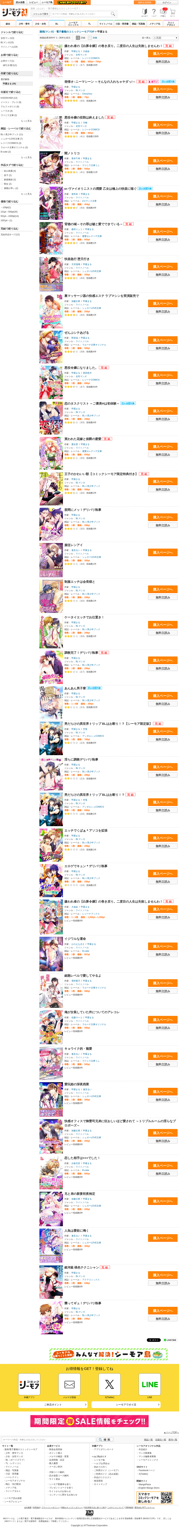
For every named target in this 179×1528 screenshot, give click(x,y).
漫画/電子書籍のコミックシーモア (20, 1449)
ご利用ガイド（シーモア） (107, 1470)
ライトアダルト (171, 24)
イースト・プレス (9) (11, 102)
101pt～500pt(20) (9, 212)
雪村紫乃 (75, 981)
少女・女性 (40, 24)
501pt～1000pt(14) (10, 216)
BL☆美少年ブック (91, 415)
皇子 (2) (8, 175)
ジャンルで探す (40, 14)
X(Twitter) (143, 1474)
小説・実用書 (122, 24)
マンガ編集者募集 (147, 1456)
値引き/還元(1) (10, 65)
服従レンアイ (73, 545)
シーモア (7, 2)
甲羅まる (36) (9, 83)
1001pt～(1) (6, 220)
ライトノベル (105, 24)
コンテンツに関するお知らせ (63, 1494)
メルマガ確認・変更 (59, 1456)
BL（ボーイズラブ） (16, 1460)
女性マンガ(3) (7, 38)
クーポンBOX (55, 1466)
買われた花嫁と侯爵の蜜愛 (83, 439)
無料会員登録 (144, 2)
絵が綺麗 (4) (10, 171)
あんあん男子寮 (75, 688)
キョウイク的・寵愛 (78, 1048)
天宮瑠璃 (75, 264)
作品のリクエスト (102, 1477)
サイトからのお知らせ (60, 1491)
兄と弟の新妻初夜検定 (79, 1194)
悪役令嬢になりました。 (81, 368)
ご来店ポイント (53, 1404)
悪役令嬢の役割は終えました (84, 117)
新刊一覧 (173, 1439)
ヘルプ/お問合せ (102, 1463)
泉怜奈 (74, 194)
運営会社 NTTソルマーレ (145, 1507)
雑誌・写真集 (138, 24)
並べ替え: (147, 38)
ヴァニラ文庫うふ (91, 165)
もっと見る (26, 121)
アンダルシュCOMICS (93, 736)
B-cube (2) (6, 152)
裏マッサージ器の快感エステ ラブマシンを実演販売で (101, 296)
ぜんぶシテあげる (76, 332)
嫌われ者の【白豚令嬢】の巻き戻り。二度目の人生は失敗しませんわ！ (114, 46)
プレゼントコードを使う (61, 1487)
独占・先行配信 (13, 1484)
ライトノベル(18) (9, 47)
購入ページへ (163, 53)
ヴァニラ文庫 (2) (9, 115)
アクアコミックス (91, 1279)
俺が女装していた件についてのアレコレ (92, 1012)
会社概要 (27, 1507)
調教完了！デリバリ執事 (81, 652)
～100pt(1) (6, 207)
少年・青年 (24, 24)
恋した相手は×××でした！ (82, 1158)
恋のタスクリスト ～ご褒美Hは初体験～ (92, 403)
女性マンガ (81, 54)
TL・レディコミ (13, 1463)
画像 (92, 38)
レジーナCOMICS (91, 58)
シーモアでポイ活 (126, 1404)
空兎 (85, 729)
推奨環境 (98, 1481)
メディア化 (154, 24)
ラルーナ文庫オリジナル (94, 345)
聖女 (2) (8, 184)
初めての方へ (100, 1467)
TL (89, 24)
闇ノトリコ (72, 153)
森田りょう (76, 229)
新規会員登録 (55, 1449)
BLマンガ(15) (7, 42)
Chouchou (87, 94)
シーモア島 (47, 2)
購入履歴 (53, 1463)
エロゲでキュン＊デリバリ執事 (85, 866)
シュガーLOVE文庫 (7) (12, 139)
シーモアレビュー (13, 1501)
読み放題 (20, 2)
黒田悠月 (87, 373)
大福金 (86, 51)
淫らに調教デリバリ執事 (81, 759)
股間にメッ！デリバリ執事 (82, 510)
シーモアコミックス (73, 24)
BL (56, 24)
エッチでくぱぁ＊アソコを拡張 (85, 830)
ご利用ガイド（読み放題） (107, 1474)
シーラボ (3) (7, 111)
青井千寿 (75, 158)
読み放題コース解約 (59, 1475)
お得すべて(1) (7, 61)
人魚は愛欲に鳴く (76, 1230)
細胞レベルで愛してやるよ (82, 975)
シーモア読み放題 (13, 1498)
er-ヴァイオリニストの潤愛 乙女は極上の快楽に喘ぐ (101, 188)
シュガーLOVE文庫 (91, 271)
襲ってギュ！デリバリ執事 (82, 1303)
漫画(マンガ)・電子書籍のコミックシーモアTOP (66, 31)
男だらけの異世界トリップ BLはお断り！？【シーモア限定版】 (108, 724)
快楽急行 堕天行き (77, 259)
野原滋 (74, 338)
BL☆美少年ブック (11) (12, 134)
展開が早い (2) (11, 188)
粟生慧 (74, 444)
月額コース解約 (56, 1472)
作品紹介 (143, 1449)
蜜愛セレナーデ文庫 (92, 236)
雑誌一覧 (148, 1439)
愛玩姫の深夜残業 (76, 1084)
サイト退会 (54, 1479)
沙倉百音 (75, 1163)
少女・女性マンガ (14, 1456)
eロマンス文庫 (89, 201)
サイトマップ (100, 1484)
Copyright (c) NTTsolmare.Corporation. (89, 1525)
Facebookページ (147, 1470)
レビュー (33, 2)
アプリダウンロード (104, 1449)
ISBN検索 (129, 1507)
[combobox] (83, 14)
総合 (8, 24)
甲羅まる (75, 51)
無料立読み (163, 61)
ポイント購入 (55, 1453)
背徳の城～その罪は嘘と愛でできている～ (94, 224)
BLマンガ (80, 90)
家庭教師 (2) (10, 179)
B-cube (85, 951)
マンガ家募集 (145, 1453)
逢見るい (75, 550)
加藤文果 (75, 301)
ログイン (167, 2)
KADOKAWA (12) (9, 98)
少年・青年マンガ (14, 1453)
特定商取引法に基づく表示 (95, 1507)
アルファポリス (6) (10, 106)
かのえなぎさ (77, 944)
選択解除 (5, 79)
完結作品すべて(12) (10, 234)
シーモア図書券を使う (60, 1484)
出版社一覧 (160, 1439)
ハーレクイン (12, 1477)
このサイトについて (115, 1507)
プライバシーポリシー (51, 1507)
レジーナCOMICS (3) (11, 143)
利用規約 (36, 1507)
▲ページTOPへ (171, 1432)
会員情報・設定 (56, 1460)
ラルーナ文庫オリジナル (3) (14, 147)
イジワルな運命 (75, 939)
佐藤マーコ (76, 1017)
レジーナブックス (91, 914)
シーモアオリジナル (15, 1480)
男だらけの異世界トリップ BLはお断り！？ (94, 795)
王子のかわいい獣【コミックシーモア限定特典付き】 (101, 474)
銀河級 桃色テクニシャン (82, 1267)
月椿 (85, 122)
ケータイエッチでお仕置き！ (84, 617)
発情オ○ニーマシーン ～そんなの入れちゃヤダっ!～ (100, 81)
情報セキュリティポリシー (72, 1507)
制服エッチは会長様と (79, 581)
